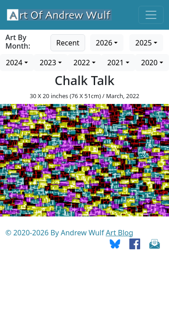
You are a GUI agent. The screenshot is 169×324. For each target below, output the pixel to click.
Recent (67, 43)
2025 (143, 43)
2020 (149, 63)
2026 (104, 43)
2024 (14, 63)
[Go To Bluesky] (115, 243)
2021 (115, 63)
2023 (48, 63)
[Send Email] (154, 243)
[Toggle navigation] (151, 15)
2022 (81, 63)
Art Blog (119, 233)
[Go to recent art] (67, 42)
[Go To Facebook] (134, 243)
